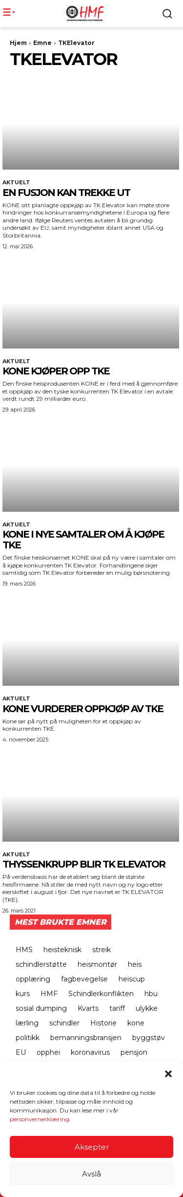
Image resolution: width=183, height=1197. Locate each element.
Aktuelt (16, 182)
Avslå (91, 1174)
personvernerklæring (39, 1120)
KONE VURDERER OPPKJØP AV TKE (82, 709)
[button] (168, 1075)
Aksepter (92, 1147)
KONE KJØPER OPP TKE (55, 371)
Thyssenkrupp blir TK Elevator (83, 864)
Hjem (18, 42)
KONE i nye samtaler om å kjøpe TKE (83, 539)
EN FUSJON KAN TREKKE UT (66, 192)
